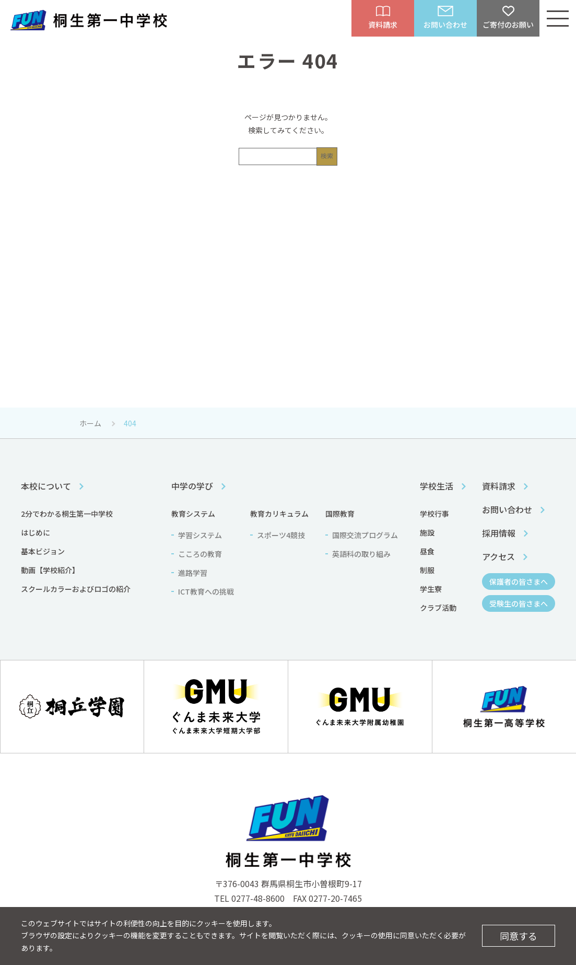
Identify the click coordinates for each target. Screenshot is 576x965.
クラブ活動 (438, 607)
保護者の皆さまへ (518, 581)
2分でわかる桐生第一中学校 (67, 513)
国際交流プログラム (365, 535)
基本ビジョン (43, 551)
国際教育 (340, 513)
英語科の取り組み (361, 554)
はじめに (35, 532)
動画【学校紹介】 (50, 570)
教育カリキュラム (279, 513)
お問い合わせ (507, 509)
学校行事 (434, 513)
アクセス (498, 556)
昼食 (427, 551)
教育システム (193, 513)
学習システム (200, 535)
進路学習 (192, 572)
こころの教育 (200, 554)
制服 (427, 570)
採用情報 (498, 533)
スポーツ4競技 (281, 535)
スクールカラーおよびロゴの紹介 (76, 589)
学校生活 (436, 486)
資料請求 (498, 486)
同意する (518, 936)
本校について (46, 486)
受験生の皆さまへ (518, 603)
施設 (427, 532)
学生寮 (431, 589)
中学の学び (192, 486)
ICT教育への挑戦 (206, 591)
